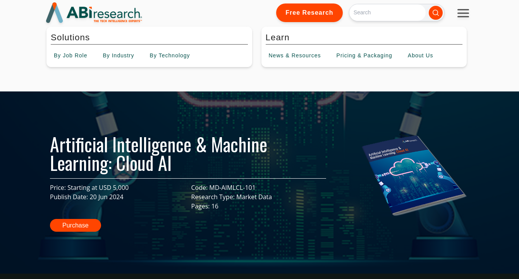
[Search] (387, 12)
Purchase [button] (75, 225)
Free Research (309, 12)
